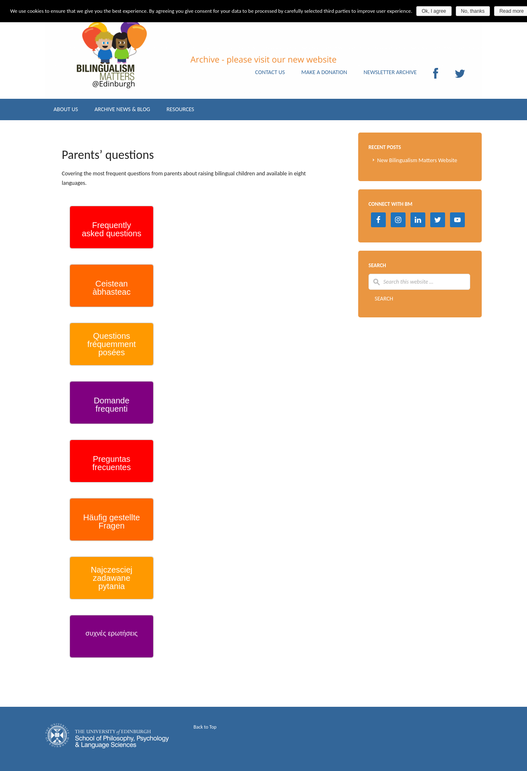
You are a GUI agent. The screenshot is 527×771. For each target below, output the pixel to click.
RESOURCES (180, 111)
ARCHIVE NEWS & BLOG (122, 111)
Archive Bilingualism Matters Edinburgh (127, 70)
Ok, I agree (434, 11)
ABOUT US (65, 111)
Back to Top (205, 727)
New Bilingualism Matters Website (417, 160)
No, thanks (473, 11)
